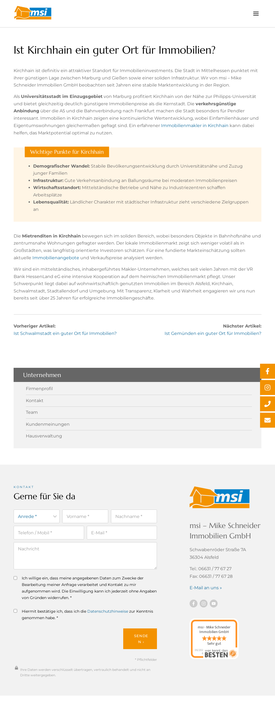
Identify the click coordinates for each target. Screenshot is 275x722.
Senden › (141, 646)
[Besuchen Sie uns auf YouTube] (214, 610)
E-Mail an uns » (206, 594)
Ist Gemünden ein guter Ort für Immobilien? (213, 339)
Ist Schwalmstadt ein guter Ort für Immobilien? (65, 339)
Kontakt (35, 407)
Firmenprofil (39, 395)
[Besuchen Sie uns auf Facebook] (193, 610)
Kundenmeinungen (48, 430)
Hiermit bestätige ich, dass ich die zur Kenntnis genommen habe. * (83, 622)
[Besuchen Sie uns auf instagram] (204, 610)
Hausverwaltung (44, 442)
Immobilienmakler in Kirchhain (194, 128)
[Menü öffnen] (255, 13)
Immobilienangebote (55, 262)
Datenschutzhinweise (107, 618)
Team (32, 418)
